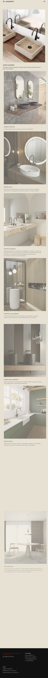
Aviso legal (5, 656)
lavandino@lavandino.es (31, 658)
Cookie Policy (11, 656)
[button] (44, 1)
